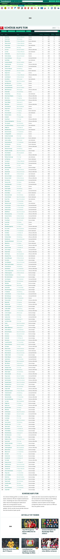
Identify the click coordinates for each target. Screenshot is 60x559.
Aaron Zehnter (8, 422)
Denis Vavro (7, 336)
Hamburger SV (19, 102)
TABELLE (8, 5)
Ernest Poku (7, 199)
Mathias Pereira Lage (9, 157)
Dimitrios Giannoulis (8, 443)
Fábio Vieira (7, 104)
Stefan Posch (7, 456)
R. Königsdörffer (8, 133)
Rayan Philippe (7, 102)
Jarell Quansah (7, 411)
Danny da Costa (8, 462)
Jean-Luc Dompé (8, 176)
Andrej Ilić (7, 117)
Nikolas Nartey (8, 190)
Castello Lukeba (8, 483)
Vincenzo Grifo (7, 182)
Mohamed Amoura (8, 148)
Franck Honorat (8, 350)
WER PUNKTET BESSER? (15, 3)
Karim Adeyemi (8, 138)
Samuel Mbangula (8, 258)
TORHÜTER (4, 31)
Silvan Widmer (7, 428)
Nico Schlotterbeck (8, 277)
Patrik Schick (7, 53)
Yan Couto (7, 333)
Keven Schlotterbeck (9, 470)
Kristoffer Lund (8, 424)
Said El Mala (7, 60)
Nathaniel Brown (8, 384)
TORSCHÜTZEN (14, 5)
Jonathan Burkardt (8, 62)
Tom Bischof (7, 161)
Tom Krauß (7, 460)
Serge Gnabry (7, 45)
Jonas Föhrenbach (8, 487)
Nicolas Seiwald (8, 373)
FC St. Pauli (19, 119)
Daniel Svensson (8, 464)
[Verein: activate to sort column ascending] (22, 34)
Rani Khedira (7, 310)
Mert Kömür (7, 98)
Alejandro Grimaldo (8, 150)
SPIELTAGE (3, 5)
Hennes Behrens (8, 329)
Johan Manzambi (8, 184)
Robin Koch (7, 477)
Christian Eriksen (8, 237)
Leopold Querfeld (8, 342)
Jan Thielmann (7, 159)
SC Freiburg (19, 83)
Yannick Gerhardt (8, 392)
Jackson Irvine (7, 317)
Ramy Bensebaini (8, 289)
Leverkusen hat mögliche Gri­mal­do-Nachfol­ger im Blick (28, 551)
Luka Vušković (7, 319)
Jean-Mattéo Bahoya (9, 125)
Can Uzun (6, 49)
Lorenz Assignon (8, 312)
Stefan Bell (7, 338)
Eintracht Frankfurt (20, 49)
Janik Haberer (7, 359)
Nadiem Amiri (7, 66)
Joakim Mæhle (7, 308)
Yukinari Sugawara (8, 272)
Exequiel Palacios (8, 382)
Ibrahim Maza (7, 100)
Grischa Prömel (8, 209)
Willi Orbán (7, 409)
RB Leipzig (19, 47)
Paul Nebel (7, 232)
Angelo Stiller (7, 388)
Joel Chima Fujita (8, 321)
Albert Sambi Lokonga (9, 264)
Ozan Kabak (7, 220)
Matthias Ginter (8, 407)
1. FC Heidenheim (20, 131)
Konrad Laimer (7, 378)
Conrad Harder (8, 47)
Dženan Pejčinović (8, 68)
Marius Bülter (7, 165)
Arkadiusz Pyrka (8, 367)
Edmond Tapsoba (8, 331)
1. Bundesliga (4, 3)
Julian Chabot (7, 426)
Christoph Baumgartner (9, 121)
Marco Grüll (7, 173)
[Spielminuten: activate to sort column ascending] (47, 34)
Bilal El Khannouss (8, 89)
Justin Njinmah (7, 77)
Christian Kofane (8, 81)
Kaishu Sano (7, 405)
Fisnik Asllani (7, 91)
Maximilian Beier (8, 129)
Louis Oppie (7, 418)
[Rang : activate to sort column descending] (2, 34)
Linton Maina (7, 192)
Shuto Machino (8, 152)
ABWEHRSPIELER (11, 31)
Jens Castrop (7, 180)
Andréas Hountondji (9, 136)
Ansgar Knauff (7, 70)
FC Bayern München (20, 37)
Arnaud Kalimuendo (8, 87)
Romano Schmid (8, 178)
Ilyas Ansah (7, 224)
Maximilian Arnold (8, 369)
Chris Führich (7, 79)
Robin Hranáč (7, 481)
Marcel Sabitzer (8, 352)
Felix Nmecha (7, 239)
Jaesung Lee (7, 245)
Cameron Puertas (8, 216)
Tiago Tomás (7, 108)
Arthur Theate (7, 445)
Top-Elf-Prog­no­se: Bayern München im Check (28, 531)
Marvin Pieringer (8, 298)
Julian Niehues (7, 268)
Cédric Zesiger (7, 437)
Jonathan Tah (7, 468)
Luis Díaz (6, 51)
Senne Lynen (7, 365)
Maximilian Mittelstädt (9, 241)
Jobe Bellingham (8, 262)
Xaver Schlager (8, 249)
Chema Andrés (7, 300)
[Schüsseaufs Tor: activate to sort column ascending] (52, 34)
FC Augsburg (19, 96)
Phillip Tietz (7, 127)
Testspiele (30, 3)
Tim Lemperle (7, 123)
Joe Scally (7, 401)
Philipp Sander (7, 361)
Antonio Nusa (7, 93)
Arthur (6, 323)
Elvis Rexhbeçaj (8, 296)
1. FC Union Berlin (20, 117)
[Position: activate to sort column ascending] (33, 34)
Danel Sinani (7, 119)
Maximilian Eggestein (9, 226)
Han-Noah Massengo (9, 399)
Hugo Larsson (7, 376)
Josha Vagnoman (8, 285)
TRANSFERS (51, 5)
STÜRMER (28, 31)
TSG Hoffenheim (20, 64)
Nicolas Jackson (8, 43)
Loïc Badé (7, 420)
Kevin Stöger (7, 253)
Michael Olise (7, 41)
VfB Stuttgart (19, 39)
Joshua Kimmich (8, 293)
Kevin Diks (7, 325)
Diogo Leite (7, 472)
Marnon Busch (7, 449)
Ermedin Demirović (8, 85)
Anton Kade (7, 110)
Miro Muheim (7, 363)
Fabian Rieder (7, 251)
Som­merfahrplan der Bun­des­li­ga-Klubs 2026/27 (49, 531)
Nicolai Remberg (8, 432)
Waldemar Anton (8, 439)
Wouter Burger (8, 281)
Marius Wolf (7, 302)
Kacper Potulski (8, 247)
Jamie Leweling (8, 140)
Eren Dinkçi (7, 230)
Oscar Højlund (7, 413)
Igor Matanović (8, 83)
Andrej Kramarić (8, 64)
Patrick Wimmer (8, 266)
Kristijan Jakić (7, 304)
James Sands (7, 441)
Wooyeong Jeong (8, 213)
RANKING (21, 5)
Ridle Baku (7, 283)
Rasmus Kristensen (8, 344)
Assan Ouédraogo (8, 58)
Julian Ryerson (7, 466)
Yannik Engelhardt (8, 447)
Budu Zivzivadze (8, 131)
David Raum (7, 416)
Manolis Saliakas (8, 167)
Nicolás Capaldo (8, 306)
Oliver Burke (7, 201)
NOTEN (23, 3)
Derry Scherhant (8, 112)
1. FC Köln (19, 60)
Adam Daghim (7, 188)
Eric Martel (7, 346)
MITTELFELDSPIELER (21, 31)
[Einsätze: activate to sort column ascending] (41, 34)
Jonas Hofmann (8, 197)
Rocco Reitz (7, 228)
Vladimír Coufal (8, 386)
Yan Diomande (7, 144)
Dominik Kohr (7, 458)
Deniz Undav (7, 39)
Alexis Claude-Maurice (9, 96)
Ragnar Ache (7, 72)
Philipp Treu (7, 403)
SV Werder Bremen (20, 77)
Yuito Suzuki (7, 146)
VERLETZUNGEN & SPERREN (30, 5)
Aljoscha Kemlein (8, 397)
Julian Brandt (7, 171)
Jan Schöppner (7, 279)
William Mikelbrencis (8, 327)
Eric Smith (7, 453)
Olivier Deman (7, 348)
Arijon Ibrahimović (8, 142)
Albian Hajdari (7, 371)
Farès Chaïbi (7, 163)
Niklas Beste (7, 243)
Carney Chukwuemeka (9, 270)
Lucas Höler (7, 222)
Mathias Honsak (8, 203)
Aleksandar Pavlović (8, 390)
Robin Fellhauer (8, 357)
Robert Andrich (8, 479)
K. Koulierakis (7, 291)
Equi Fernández (8, 380)
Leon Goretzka (8, 205)
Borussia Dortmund (20, 129)
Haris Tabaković (8, 106)
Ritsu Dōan (7, 218)
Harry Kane (7, 37)
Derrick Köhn (7, 287)
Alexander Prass (8, 256)
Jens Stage (7, 169)
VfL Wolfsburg (19, 68)
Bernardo (6, 485)
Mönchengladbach (20, 106)
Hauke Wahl (7, 489)
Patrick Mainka (7, 430)
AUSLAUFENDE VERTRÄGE (42, 5)
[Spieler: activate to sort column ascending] (11, 34)
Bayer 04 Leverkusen (21, 53)
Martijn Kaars (7, 186)
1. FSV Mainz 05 (20, 66)
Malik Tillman (7, 211)
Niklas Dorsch (7, 451)
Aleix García (7, 340)
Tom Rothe (7, 260)
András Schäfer (8, 207)
